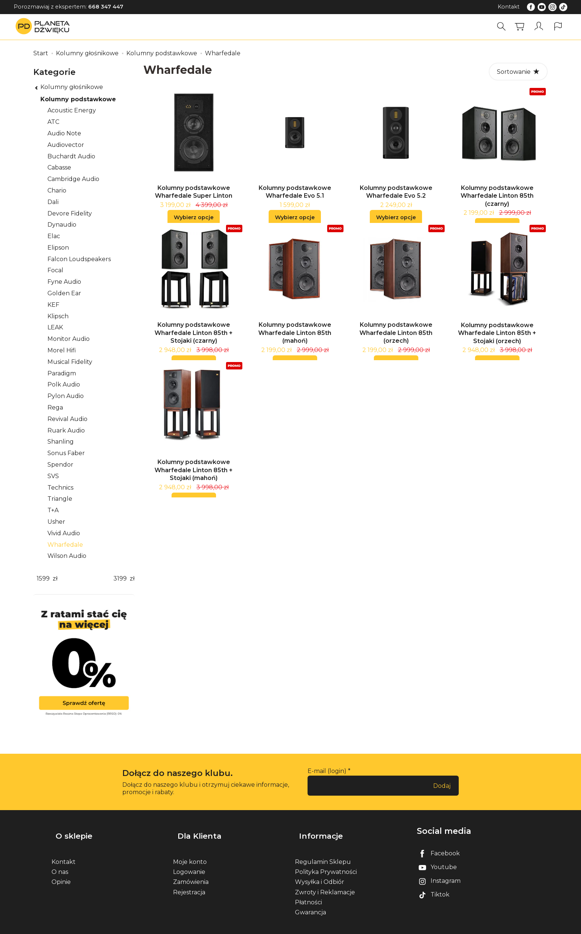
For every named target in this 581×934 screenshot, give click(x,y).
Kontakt (508, 6)
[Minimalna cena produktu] (43, 578)
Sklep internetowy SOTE (500, 926)
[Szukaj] (503, 26)
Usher (56, 521)
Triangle (59, 498)
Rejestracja (189, 882)
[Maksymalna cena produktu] (120, 578)
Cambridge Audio (73, 178)
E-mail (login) (327, 771)
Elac (53, 236)
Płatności (308, 892)
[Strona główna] (44, 26)
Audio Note (64, 133)
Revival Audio (67, 418)
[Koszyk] (521, 26)
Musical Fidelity (69, 361)
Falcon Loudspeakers (79, 259)
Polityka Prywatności (326, 862)
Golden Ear (64, 293)
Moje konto (190, 851)
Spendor (60, 464)
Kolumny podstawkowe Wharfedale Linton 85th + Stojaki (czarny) (194, 341)
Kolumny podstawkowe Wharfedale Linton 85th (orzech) (395, 341)
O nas (60, 862)
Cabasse (59, 167)
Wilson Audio (66, 555)
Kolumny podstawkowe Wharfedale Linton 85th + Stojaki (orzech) (497, 341)
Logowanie (189, 862)
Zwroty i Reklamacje (325, 882)
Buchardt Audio (71, 156)
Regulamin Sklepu (323, 851)
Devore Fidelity (69, 213)
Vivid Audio (63, 533)
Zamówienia (191, 872)
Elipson (58, 247)
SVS (53, 476)
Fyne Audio (64, 281)
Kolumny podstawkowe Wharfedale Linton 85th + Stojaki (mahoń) (194, 483)
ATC (53, 121)
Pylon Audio (65, 395)
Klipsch (58, 316)
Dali (53, 201)
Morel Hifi (61, 350)
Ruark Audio (66, 430)
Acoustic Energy (71, 110)
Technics (60, 487)
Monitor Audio (68, 338)
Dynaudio (61, 224)
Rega (55, 407)
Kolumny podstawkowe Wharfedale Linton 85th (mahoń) (294, 341)
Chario (56, 190)
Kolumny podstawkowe (78, 99)
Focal (55, 270)
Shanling (60, 441)
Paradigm (61, 373)
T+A (53, 510)
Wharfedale (65, 544)
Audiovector (65, 144)
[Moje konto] (540, 26)
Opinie (61, 872)
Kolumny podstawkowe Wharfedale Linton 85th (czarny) (497, 200)
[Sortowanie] (518, 71)
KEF (53, 304)
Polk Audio (63, 384)
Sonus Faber (66, 453)
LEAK (55, 327)
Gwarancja (310, 902)
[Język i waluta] (558, 26)
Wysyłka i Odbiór (319, 872)
